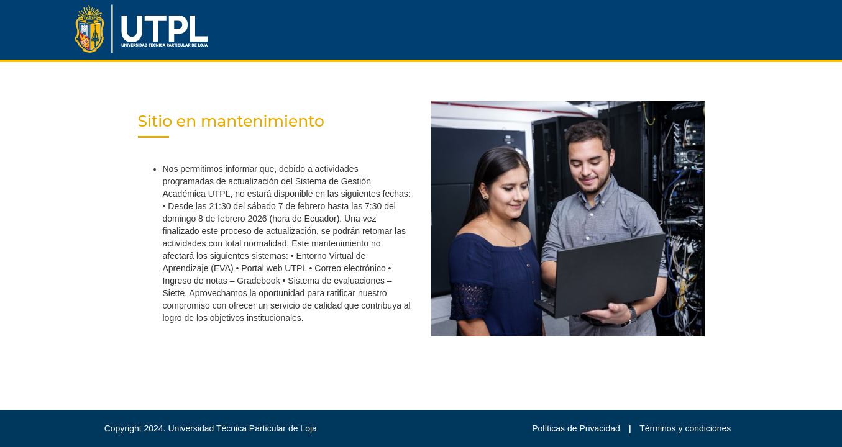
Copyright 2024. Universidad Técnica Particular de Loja (210, 428)
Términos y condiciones (685, 428)
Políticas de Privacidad (577, 428)
